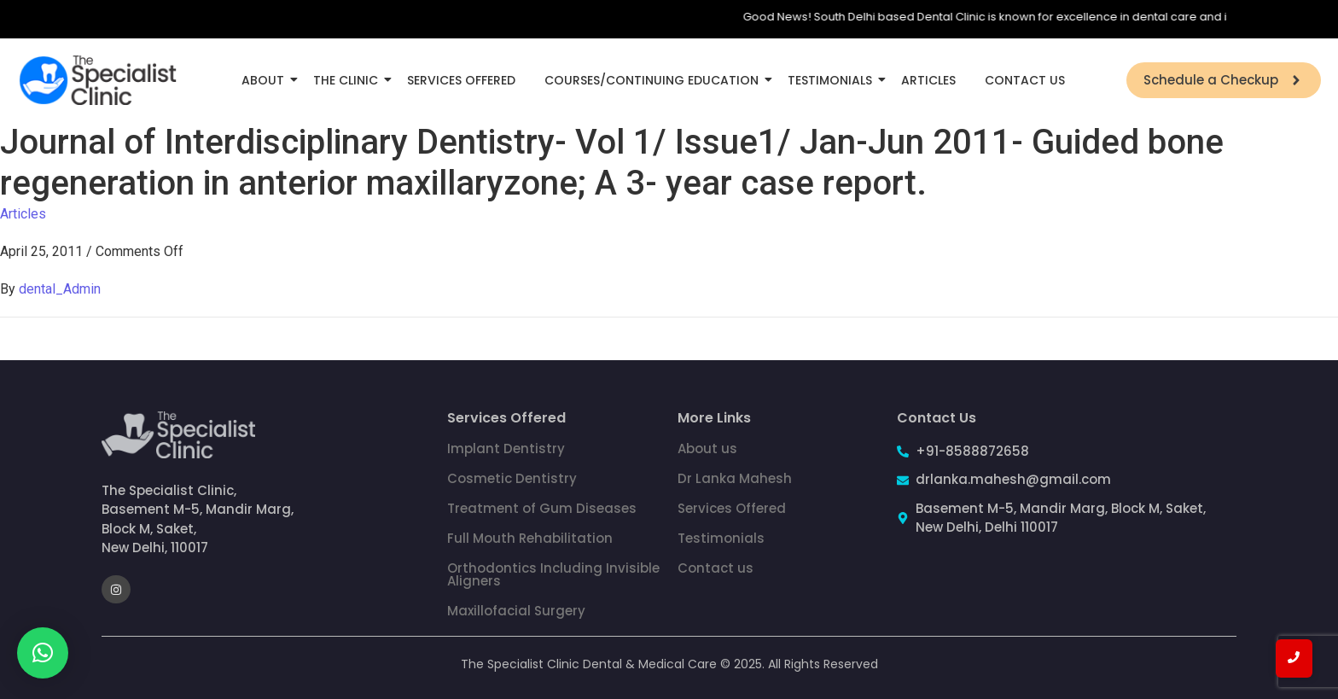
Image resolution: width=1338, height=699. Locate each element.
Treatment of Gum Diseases (542, 508)
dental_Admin (60, 289)
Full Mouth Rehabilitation (530, 538)
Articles (928, 80)
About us (707, 448)
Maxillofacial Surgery (516, 611)
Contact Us (1025, 80)
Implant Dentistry (506, 448)
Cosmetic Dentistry (512, 478)
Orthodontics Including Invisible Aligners (553, 574)
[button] (42, 653)
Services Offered (461, 80)
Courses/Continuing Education (654, 80)
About (265, 80)
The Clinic (348, 80)
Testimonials (833, 80)
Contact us (715, 568)
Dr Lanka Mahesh (735, 478)
